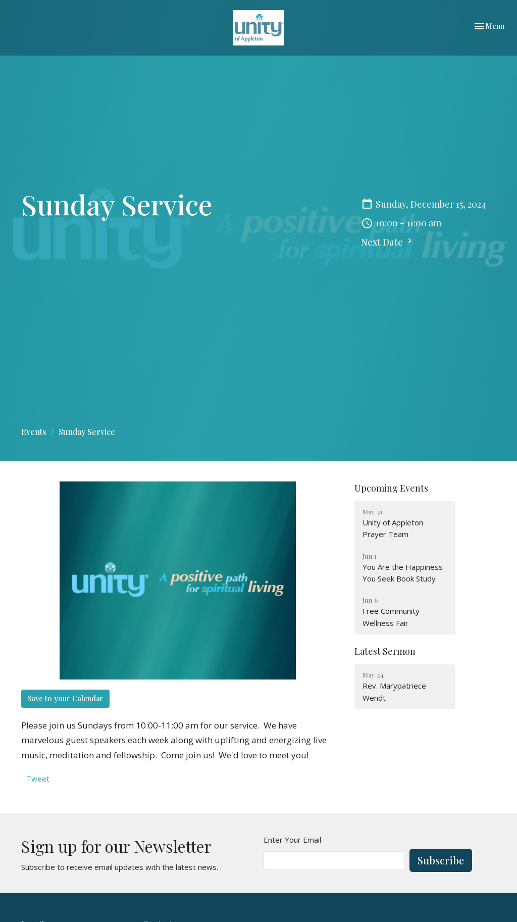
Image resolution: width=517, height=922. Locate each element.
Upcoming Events (391, 488)
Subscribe (441, 860)
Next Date (388, 242)
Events (33, 431)
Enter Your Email (292, 840)
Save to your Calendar (65, 698)
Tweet (37, 778)
